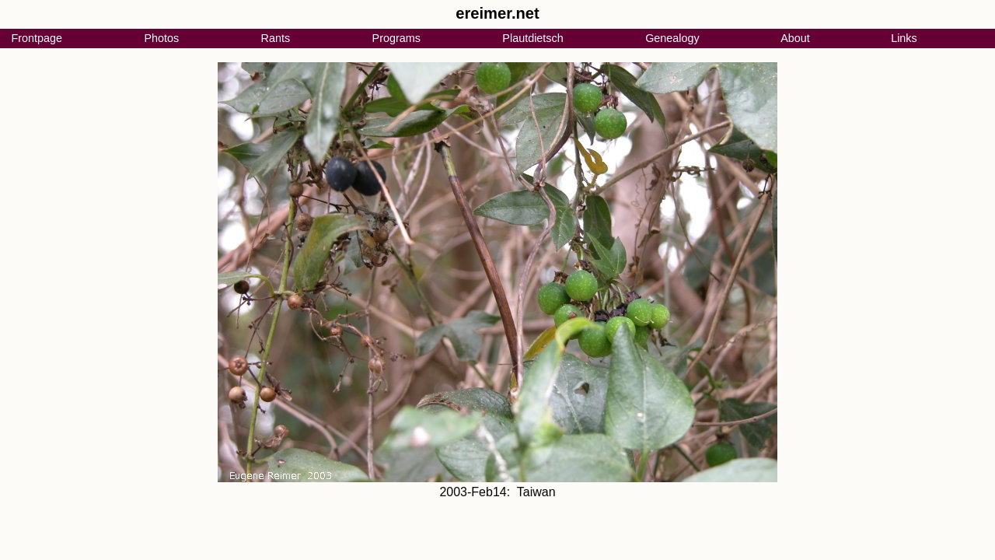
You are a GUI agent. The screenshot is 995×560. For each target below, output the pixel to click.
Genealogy (672, 38)
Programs (396, 38)
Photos (161, 38)
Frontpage (36, 38)
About (795, 38)
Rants (276, 38)
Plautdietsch (532, 38)
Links (904, 38)
